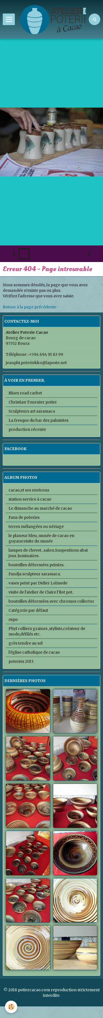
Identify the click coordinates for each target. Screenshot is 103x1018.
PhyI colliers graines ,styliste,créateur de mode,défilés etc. (47, 631)
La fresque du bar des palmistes (38, 420)
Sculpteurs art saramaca (32, 411)
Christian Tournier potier (33, 402)
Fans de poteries (24, 517)
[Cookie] (11, 1007)
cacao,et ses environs (29, 490)
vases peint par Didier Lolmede (38, 583)
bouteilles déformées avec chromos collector (51, 601)
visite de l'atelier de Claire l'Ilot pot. (41, 592)
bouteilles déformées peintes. (36, 564)
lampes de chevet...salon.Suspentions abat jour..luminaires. (48, 553)
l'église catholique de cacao (34, 652)
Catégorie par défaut (28, 610)
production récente (27, 429)
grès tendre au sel (26, 643)
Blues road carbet (25, 393)
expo (13, 619)
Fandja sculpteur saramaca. (35, 573)
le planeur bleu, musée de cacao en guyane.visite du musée (41, 538)
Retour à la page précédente (29, 306)
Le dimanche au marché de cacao (40, 508)
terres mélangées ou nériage (36, 526)
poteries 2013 (21, 661)
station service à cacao (30, 499)
